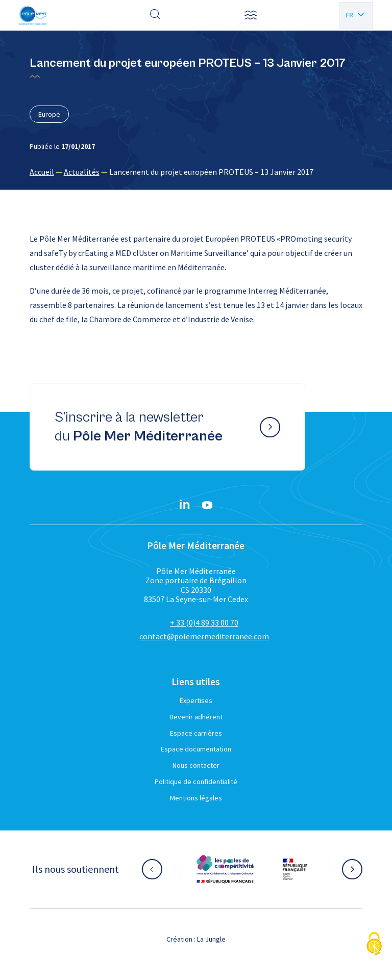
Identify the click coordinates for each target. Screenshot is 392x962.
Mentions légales (196, 797)
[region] (196, 171)
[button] (250, 15)
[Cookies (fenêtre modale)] (374, 944)
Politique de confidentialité (196, 781)
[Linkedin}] (185, 505)
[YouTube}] (207, 505)
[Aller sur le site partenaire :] (225, 869)
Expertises (196, 700)
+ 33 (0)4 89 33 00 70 (204, 622)
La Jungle (211, 939)
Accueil (42, 172)
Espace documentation (196, 748)
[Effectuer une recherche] (155, 15)
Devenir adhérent (196, 716)
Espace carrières (196, 733)
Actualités (82, 172)
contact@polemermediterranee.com (204, 636)
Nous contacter (196, 765)
